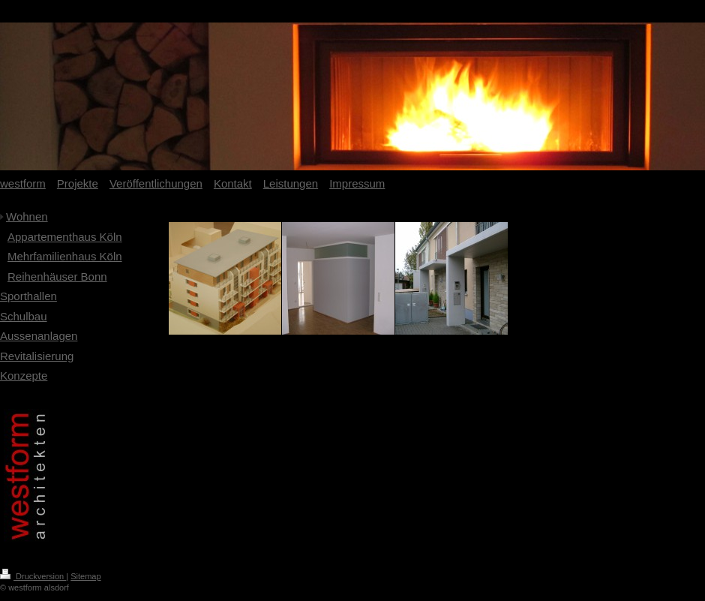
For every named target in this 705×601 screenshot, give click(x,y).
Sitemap (85, 576)
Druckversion (33, 576)
